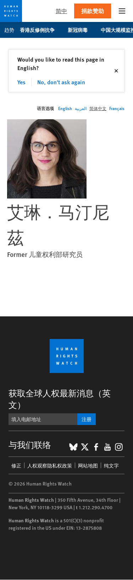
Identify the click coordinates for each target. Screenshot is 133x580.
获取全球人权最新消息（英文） (60, 398)
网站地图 (88, 465)
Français (116, 108)
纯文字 (111, 465)
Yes (21, 82)
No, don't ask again (61, 82)
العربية (81, 108)
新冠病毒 (81, 29)
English (65, 108)
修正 (16, 465)
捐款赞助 (92, 11)
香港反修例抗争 (41, 29)
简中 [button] (61, 11)
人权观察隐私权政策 (49, 465)
